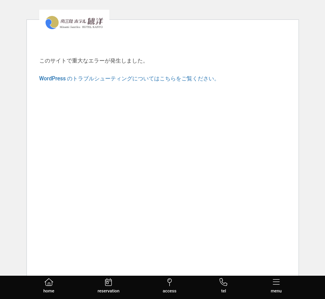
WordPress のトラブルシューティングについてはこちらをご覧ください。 (129, 78)
